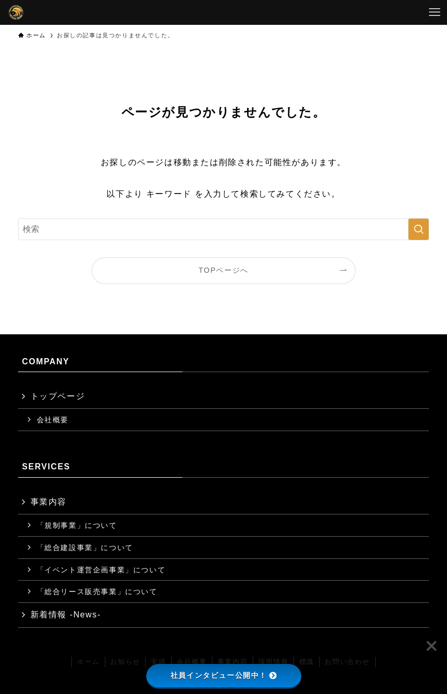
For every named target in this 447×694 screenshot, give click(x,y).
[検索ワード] (223, 229)
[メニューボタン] (434, 12)
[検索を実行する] (418, 229)
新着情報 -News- (65, 614)
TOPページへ (223, 270)
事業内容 (48, 501)
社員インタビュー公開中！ (223, 675)
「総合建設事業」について (85, 547)
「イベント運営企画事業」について (101, 570)
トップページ (57, 396)
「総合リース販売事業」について (97, 591)
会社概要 (53, 420)
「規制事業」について (77, 525)
